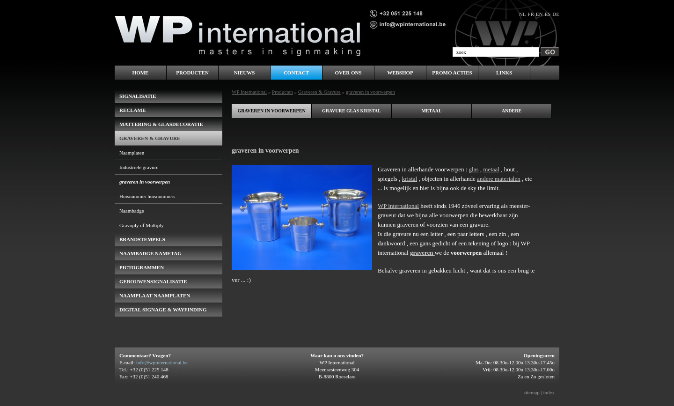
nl (522, 14)
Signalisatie (137, 96)
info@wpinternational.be (162, 362)
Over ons (348, 72)
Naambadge (131, 211)
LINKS (504, 72)
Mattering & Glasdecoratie (161, 124)
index (549, 392)
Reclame (132, 110)
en (539, 14)
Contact (296, 72)
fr (530, 14)
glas (474, 169)
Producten (282, 92)
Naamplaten (131, 152)
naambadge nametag (150, 253)
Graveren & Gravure (319, 92)
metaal (431, 110)
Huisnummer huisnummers (147, 196)
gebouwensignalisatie (153, 281)
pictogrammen (141, 267)
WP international (398, 205)
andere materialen (498, 178)
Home (140, 72)
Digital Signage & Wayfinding (163, 309)
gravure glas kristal (351, 110)
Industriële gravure (138, 167)
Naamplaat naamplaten (154, 295)
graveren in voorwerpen (271, 110)
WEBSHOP (400, 72)
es (547, 14)
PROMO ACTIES (452, 72)
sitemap (532, 392)
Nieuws (244, 72)
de (555, 14)
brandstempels (142, 239)
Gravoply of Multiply (141, 225)
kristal (410, 178)
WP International (249, 92)
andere (511, 110)
